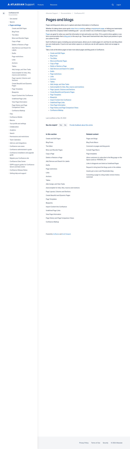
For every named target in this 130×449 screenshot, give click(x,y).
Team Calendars (15, 140)
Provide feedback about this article (81, 125)
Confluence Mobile (16, 117)
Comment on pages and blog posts (98, 146)
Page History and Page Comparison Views (64, 108)
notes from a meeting (78, 28)
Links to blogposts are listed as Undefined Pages (102, 163)
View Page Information (19, 102)
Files (11, 114)
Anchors (14, 63)
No (65, 125)
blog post (68, 36)
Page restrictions (17, 56)
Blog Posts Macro (92, 142)
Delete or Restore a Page (20, 45)
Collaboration (14, 127)
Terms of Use (95, 443)
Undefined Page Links (19, 99)
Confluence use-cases (17, 146)
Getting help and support (18, 173)
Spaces (12, 22)
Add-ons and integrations (18, 143)
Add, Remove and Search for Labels (62, 69)
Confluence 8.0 (14, 13)
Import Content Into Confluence (22, 95)
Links (14, 60)
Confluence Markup (18, 110)
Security (105, 443)
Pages (48, 34)
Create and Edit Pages (19, 28)
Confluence (56, 234)
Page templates (91, 154)
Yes (61, 125)
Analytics (13, 130)
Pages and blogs (15, 25)
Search (112, 4)
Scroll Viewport (66, 234)
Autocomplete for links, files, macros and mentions (67, 87)
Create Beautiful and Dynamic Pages (62, 92)
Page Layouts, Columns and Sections (62, 89)
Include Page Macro (93, 150)
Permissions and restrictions (19, 136)
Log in (119, 5)
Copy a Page (16, 41)
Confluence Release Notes (18, 170)
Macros (12, 120)
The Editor (15, 35)
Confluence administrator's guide (21, 149)
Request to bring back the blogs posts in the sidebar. (103, 167)
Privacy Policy (83, 443)
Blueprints (15, 92)
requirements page (98, 28)
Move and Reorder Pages (20, 38)
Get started (13, 19)
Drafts (14, 53)
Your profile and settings (18, 123)
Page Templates (17, 89)
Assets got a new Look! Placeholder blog (99, 171)
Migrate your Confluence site (19, 158)
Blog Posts (15, 32)
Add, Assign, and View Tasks (21, 69)
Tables (14, 66)
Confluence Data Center (18, 161)
